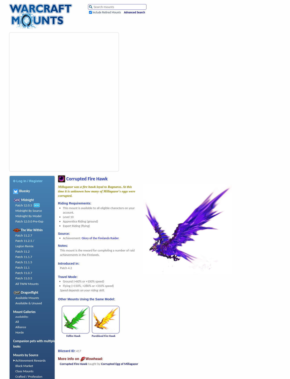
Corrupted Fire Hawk (73, 364)
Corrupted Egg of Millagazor (119, 364)
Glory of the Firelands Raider (100, 238)
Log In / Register (28, 181)
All (17, 322)
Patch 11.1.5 (23, 262)
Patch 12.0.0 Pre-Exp (29, 221)
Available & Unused (28, 303)
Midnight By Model (28, 216)
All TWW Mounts (27, 284)
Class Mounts (24, 371)
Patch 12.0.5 (23, 205)
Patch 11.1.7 (23, 257)
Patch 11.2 (22, 251)
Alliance (20, 327)
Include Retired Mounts (107, 12)
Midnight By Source (28, 211)
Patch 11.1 (22, 268)
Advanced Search (134, 12)
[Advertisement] (32, 102)
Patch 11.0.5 (23, 278)
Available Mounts (27, 298)
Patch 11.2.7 (23, 235)
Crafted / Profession (28, 377)
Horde (19, 332)
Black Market (24, 366)
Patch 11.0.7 (23, 273)
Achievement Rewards (30, 360)
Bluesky (21, 191)
